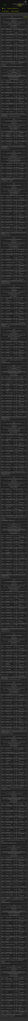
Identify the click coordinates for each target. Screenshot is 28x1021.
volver (25, 16)
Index (3, 8)
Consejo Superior (5, 11)
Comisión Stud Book (15, 11)
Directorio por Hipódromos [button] (13, 8)
